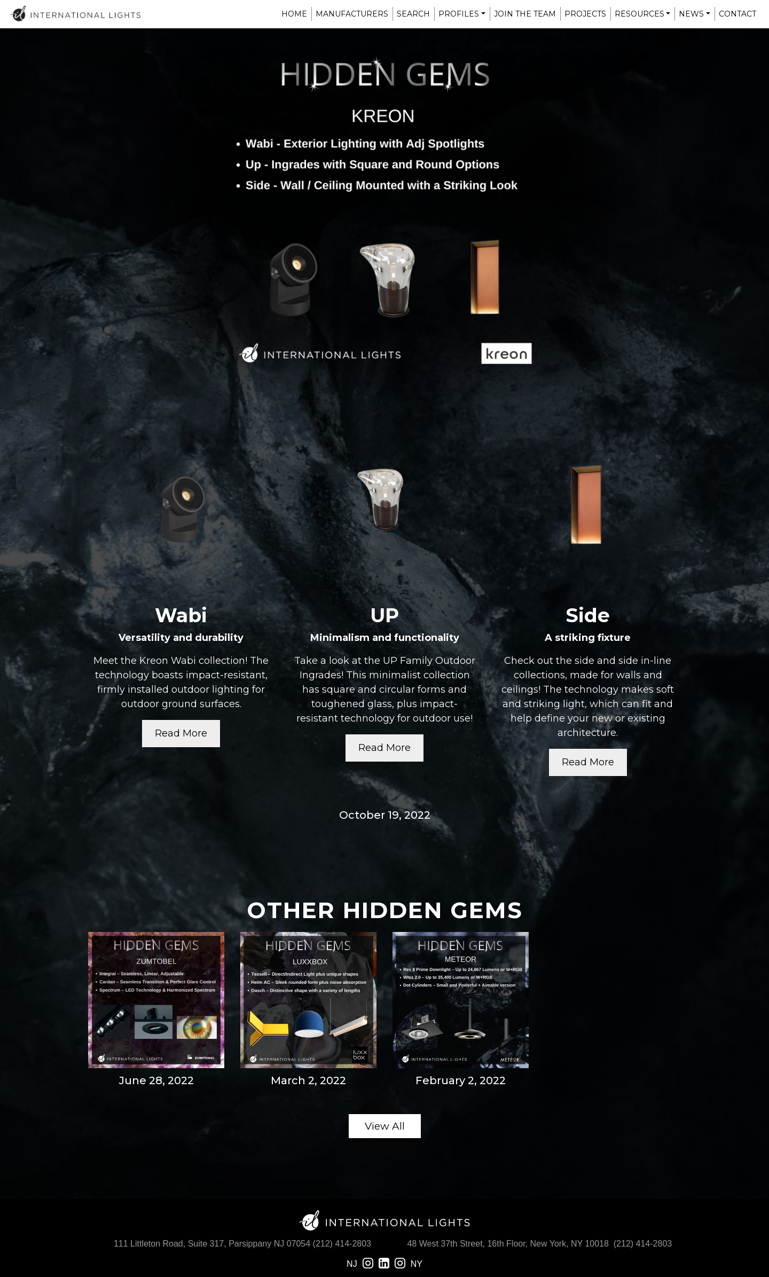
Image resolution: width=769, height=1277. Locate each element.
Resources (639, 14)
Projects (585, 14)
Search (413, 14)
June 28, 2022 (156, 1080)
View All (385, 1126)
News (691, 14)
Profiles (458, 14)
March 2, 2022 (308, 1080)
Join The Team (525, 14)
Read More (181, 733)
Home (294, 14)
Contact (737, 14)
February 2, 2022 (460, 1080)
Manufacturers (352, 14)
